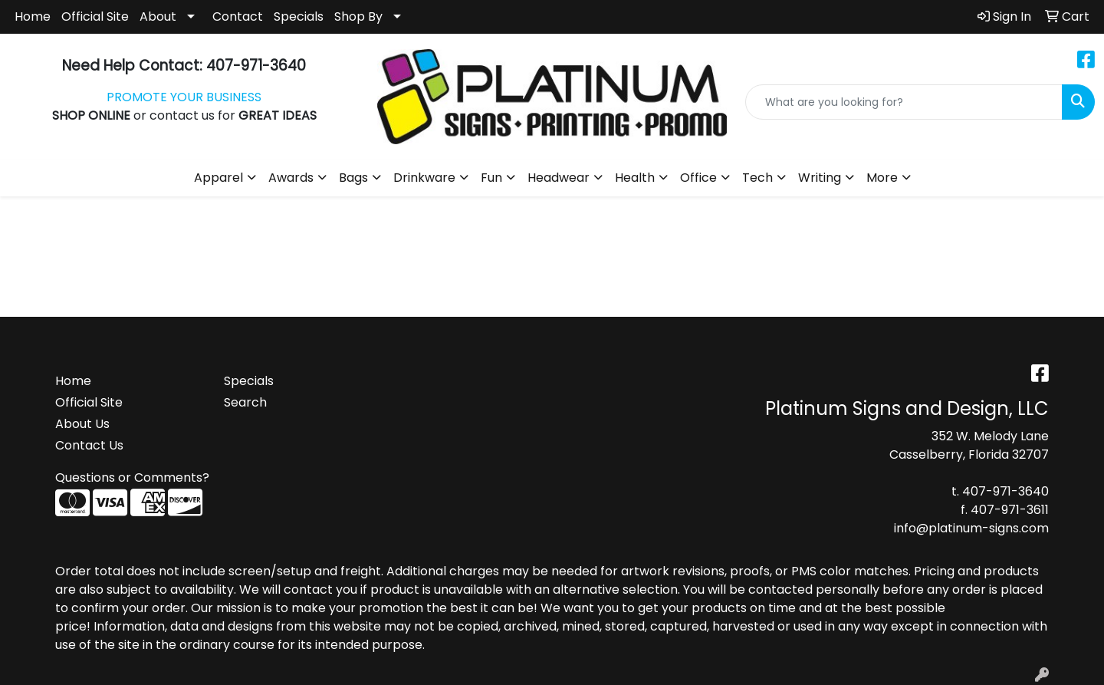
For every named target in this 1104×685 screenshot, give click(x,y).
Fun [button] (491, 177)
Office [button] (698, 177)
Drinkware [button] (424, 177)
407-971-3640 (1005, 491)
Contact (237, 16)
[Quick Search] (904, 102)
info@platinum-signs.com (971, 528)
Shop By (358, 16)
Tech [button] (757, 177)
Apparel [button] (218, 177)
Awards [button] (291, 177)
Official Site (95, 16)
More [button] (882, 177)
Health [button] (635, 177)
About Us (82, 424)
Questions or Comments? (132, 477)
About (158, 16)
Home (33, 16)
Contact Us (89, 445)
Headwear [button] (558, 177)
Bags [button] (353, 177)
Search (245, 402)
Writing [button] (819, 177)
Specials (299, 16)
